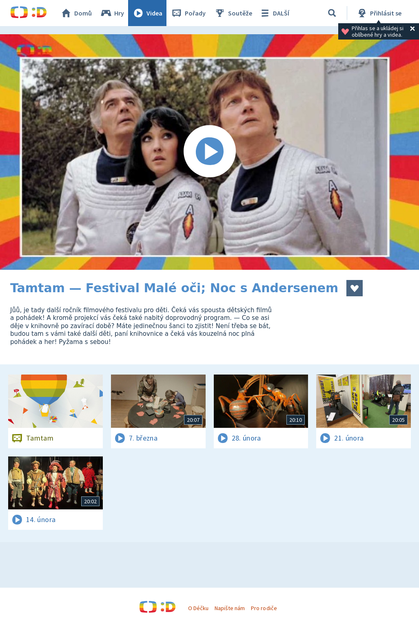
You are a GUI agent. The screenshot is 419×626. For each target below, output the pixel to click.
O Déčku (198, 608)
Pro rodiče (264, 608)
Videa (147, 13)
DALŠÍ (274, 13)
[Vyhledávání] (332, 13)
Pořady (188, 13)
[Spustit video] (209, 152)
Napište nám (230, 608)
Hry (112, 13)
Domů (76, 13)
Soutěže (233, 13)
